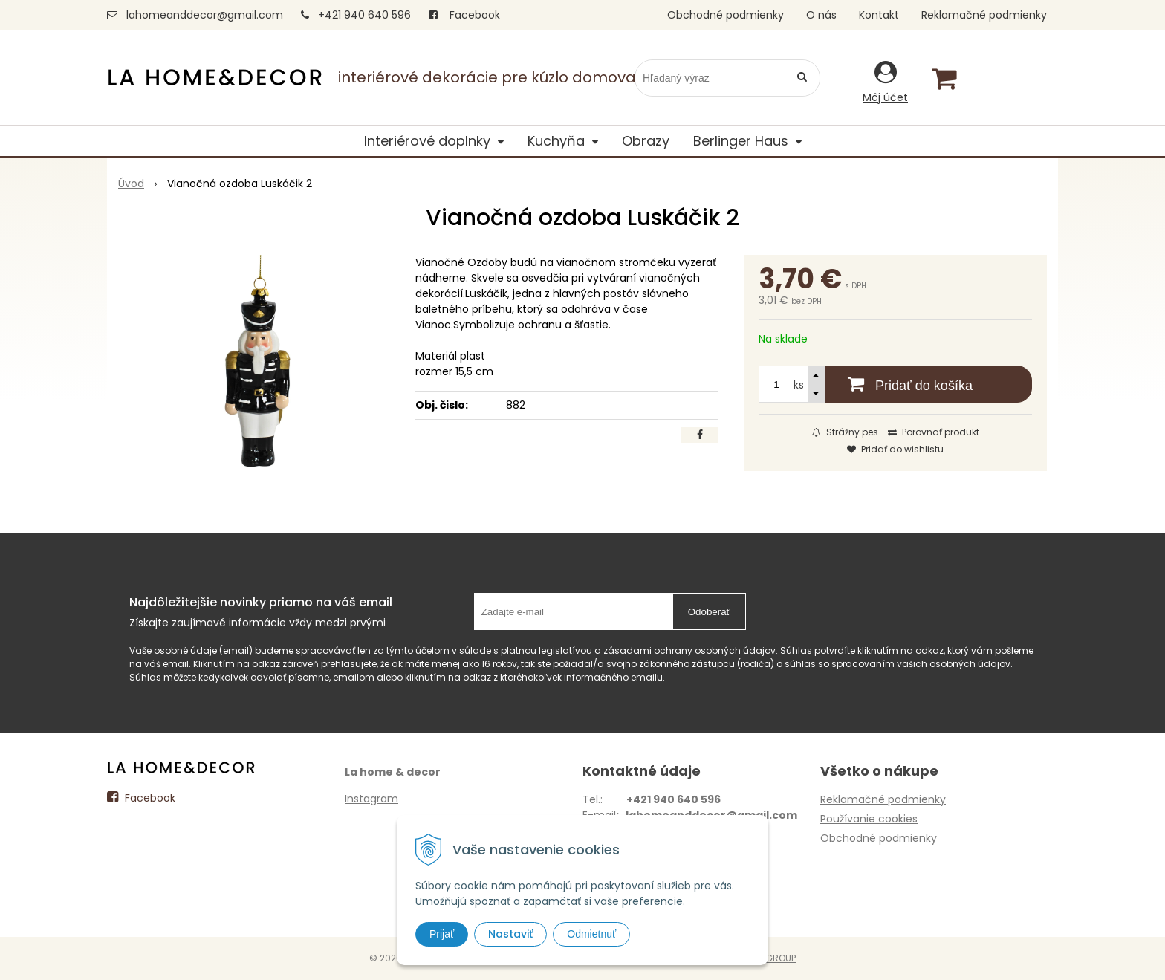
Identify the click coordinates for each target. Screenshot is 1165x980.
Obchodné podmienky (725, 14)
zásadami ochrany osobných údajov (689, 650)
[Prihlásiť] (885, 81)
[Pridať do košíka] (895, 384)
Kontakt (879, 14)
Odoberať (709, 611)
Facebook (464, 14)
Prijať (441, 934)
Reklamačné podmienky (984, 14)
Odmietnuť (591, 934)
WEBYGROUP (768, 958)
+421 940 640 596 (364, 14)
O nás (821, 14)
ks (799, 384)
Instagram (371, 798)
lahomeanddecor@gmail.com (204, 14)
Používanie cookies (869, 818)
